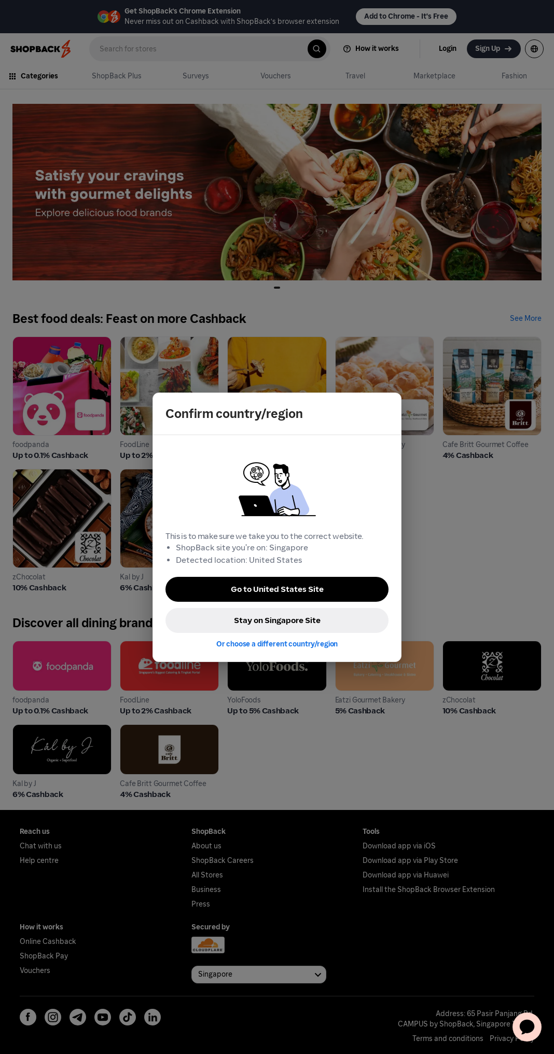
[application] (527, 1027)
